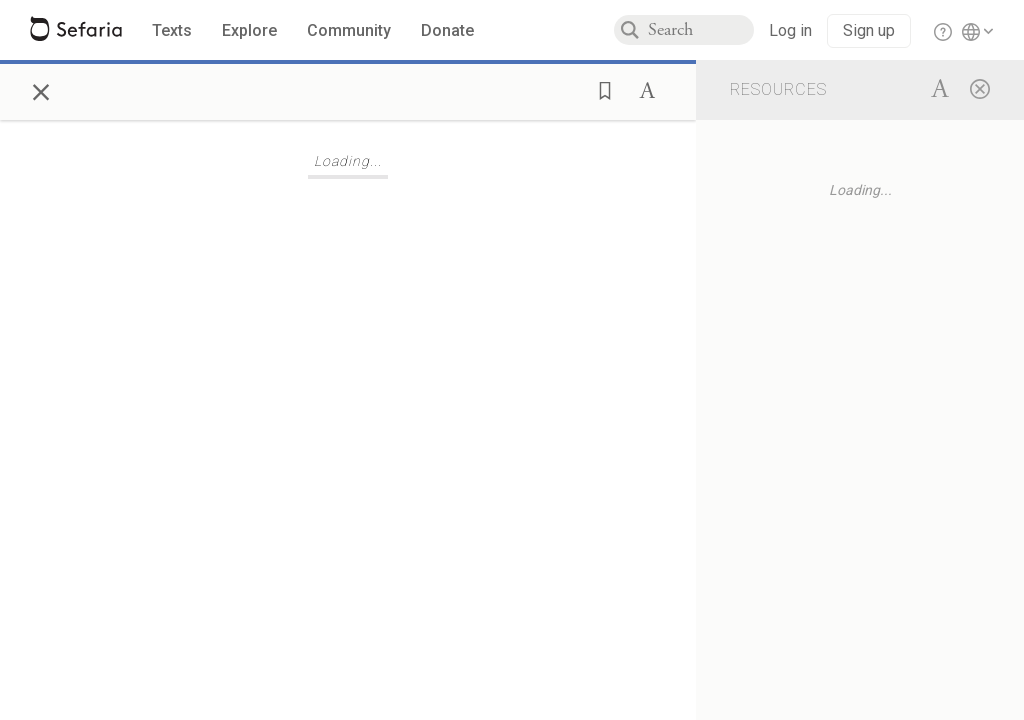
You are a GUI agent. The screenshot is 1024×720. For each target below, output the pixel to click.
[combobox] (701, 30)
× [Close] (41, 89)
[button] (599, 89)
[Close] (980, 88)
